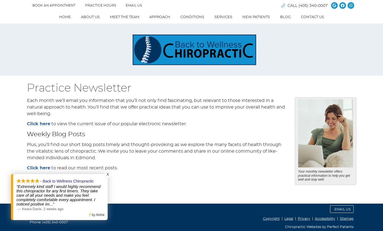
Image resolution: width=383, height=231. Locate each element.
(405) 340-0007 (313, 6)
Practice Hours (100, 5)
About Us (90, 17)
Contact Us (312, 17)
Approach (159, 17)
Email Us (134, 5)
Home (65, 17)
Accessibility (325, 218)
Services (223, 17)
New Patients (256, 17)
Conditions (192, 17)
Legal (288, 218)
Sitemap (347, 218)
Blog (285, 17)
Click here (38, 124)
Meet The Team (124, 17)
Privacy (304, 218)
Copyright (271, 218)
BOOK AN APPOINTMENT (54, 5)
